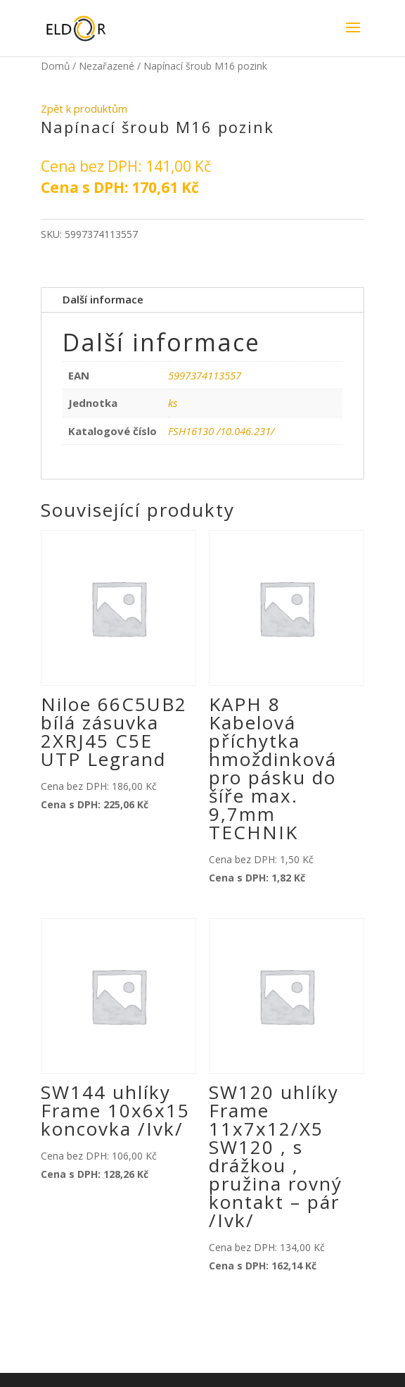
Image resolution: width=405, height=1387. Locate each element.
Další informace (103, 299)
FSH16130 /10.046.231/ (221, 431)
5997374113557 (204, 375)
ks (172, 403)
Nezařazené (106, 66)
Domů (55, 66)
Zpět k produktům (84, 108)
